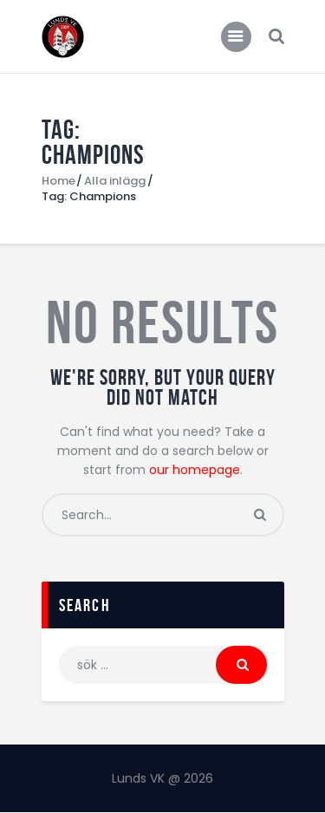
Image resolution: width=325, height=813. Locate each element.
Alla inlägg (115, 180)
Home (58, 181)
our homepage (194, 469)
